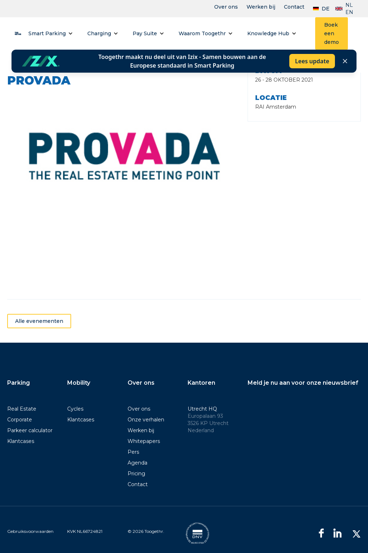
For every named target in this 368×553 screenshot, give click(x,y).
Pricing (136, 473)
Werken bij (261, 7)
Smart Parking (47, 33)
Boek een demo (331, 33)
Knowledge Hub (268, 33)
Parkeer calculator (29, 430)
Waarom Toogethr (202, 33)
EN (349, 12)
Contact (294, 7)
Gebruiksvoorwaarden (30, 531)
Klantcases (20, 441)
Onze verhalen (146, 419)
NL (349, 5)
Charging (99, 33)
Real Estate (21, 409)
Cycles (75, 409)
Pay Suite (145, 33)
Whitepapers (144, 441)
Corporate (19, 419)
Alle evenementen (39, 330)
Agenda (137, 463)
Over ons (226, 7)
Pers (133, 452)
